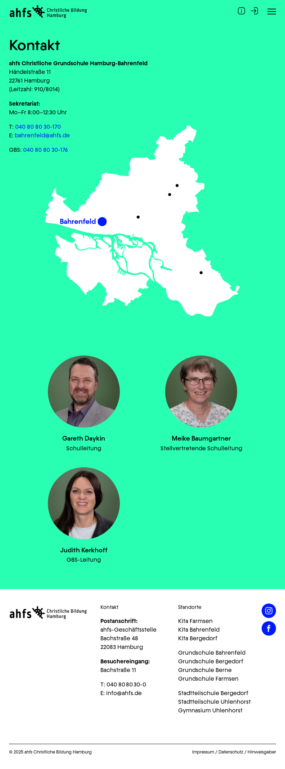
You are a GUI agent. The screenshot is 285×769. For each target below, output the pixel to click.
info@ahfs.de (124, 693)
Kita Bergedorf (197, 638)
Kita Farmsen (195, 621)
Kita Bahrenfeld (199, 629)
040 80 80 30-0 (126, 684)
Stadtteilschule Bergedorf (213, 693)
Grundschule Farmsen (208, 678)
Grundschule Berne (205, 670)
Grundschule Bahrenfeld (211, 653)
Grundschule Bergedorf (210, 661)
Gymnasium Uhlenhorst (210, 710)
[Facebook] (269, 628)
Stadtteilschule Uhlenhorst (214, 702)
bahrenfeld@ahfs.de (42, 135)
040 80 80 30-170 (38, 127)
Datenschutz (230, 752)
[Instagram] (269, 611)
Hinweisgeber (262, 752)
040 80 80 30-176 (45, 150)
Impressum (203, 752)
